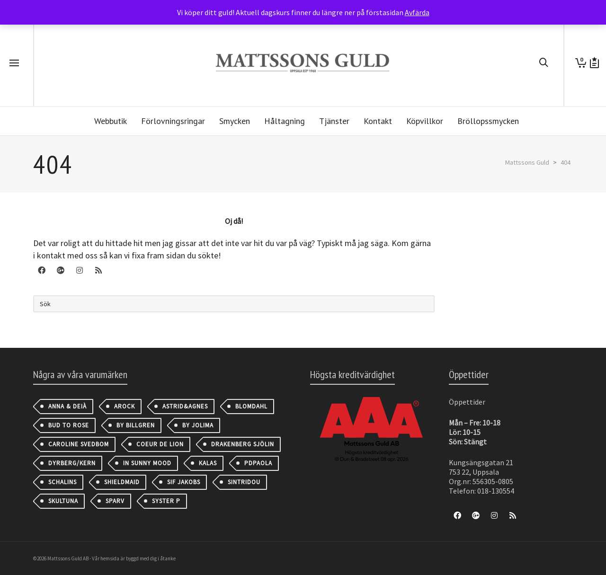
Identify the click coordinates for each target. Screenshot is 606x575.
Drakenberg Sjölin (242, 444)
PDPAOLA (258, 463)
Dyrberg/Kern (72, 463)
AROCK (124, 406)
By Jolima (198, 425)
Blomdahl (251, 406)
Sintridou (244, 482)
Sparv (115, 501)
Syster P (166, 501)
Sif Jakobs (183, 482)
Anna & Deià (67, 406)
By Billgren (135, 425)
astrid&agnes (185, 406)
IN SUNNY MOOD (147, 463)
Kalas (208, 463)
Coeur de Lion (160, 444)
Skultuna (63, 501)
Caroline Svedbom (78, 444)
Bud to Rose (68, 425)
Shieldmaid (122, 482)
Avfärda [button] (417, 12)
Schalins (62, 482)
